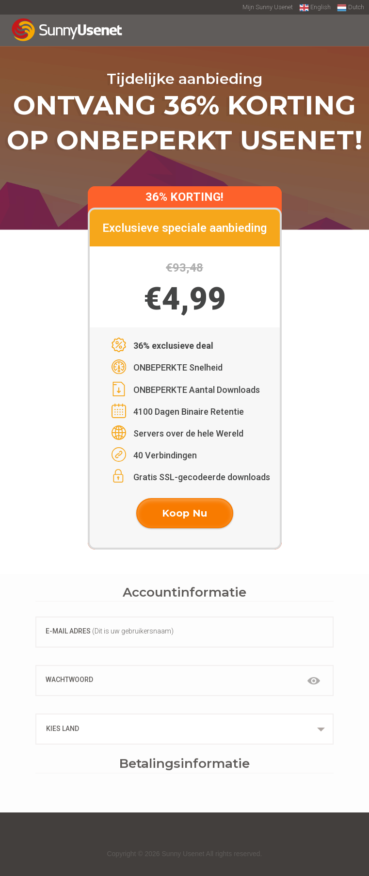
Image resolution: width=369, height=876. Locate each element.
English (315, 7)
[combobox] (184, 729)
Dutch (350, 7)
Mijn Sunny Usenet (267, 7)
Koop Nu (184, 513)
